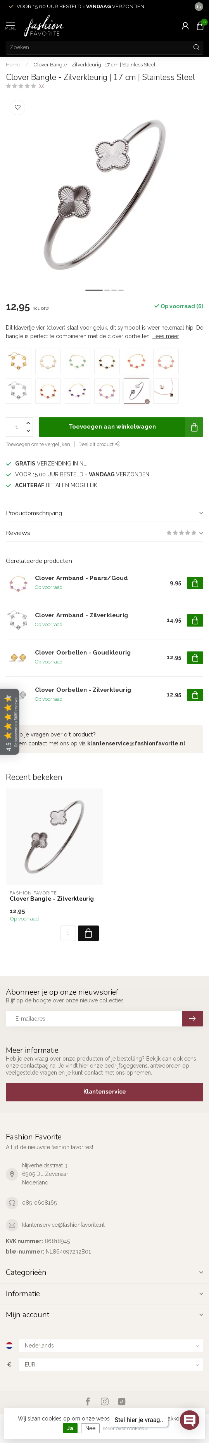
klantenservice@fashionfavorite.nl (136, 743)
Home (13, 64)
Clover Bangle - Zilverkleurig (52, 898)
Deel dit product (99, 444)
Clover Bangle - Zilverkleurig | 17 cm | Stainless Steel (94, 64)
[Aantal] (68, 933)
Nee (90, 1428)
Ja (70, 1428)
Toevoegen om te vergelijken (38, 444)
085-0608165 (39, 1203)
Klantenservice (104, 1092)
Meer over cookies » (125, 1428)
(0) (41, 86)
